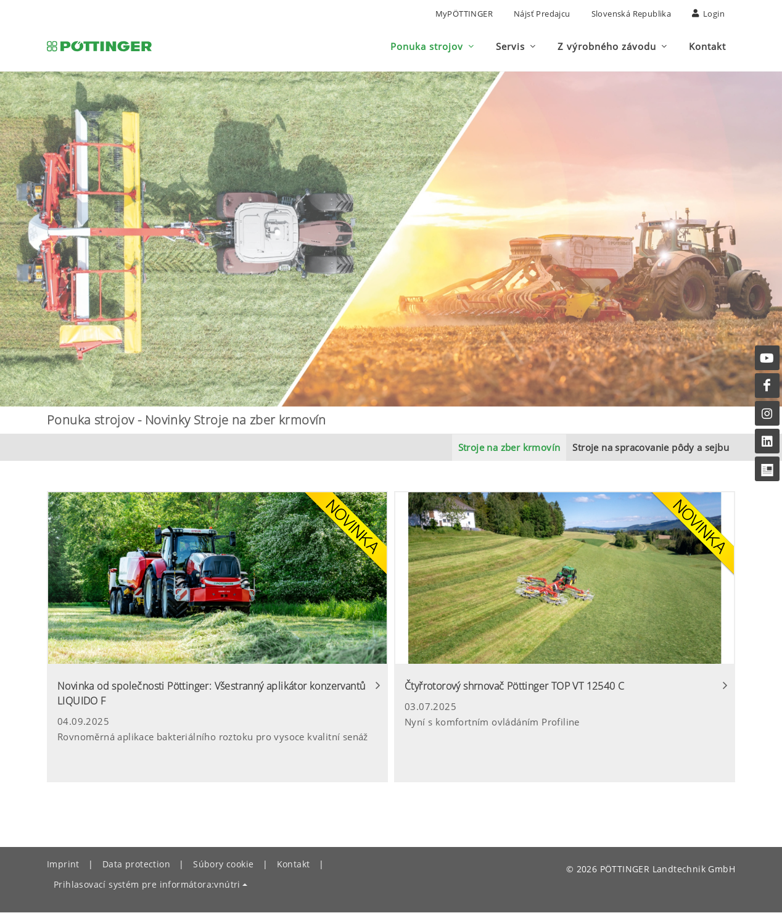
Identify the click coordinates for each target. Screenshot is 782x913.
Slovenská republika (631, 13)
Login (708, 13)
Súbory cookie (223, 864)
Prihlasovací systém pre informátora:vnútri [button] (147, 885)
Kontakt (293, 864)
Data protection (136, 864)
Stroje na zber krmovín (509, 448)
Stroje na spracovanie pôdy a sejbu (650, 448)
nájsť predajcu (542, 13)
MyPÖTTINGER (464, 13)
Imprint (63, 864)
